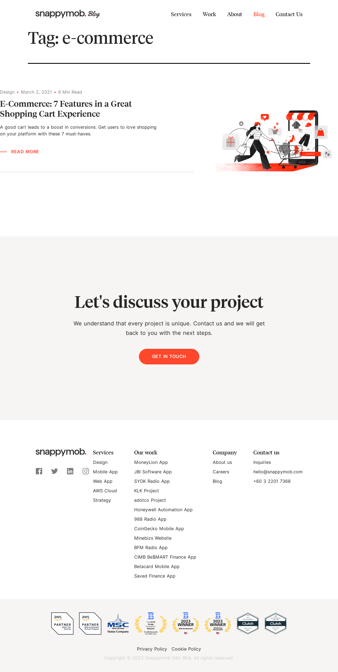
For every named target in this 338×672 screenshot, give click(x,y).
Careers (221, 471)
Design (100, 462)
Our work (145, 452)
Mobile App (105, 471)
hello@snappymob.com (278, 471)
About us (222, 462)
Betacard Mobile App (157, 566)
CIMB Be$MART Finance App (165, 557)
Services (181, 14)
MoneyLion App (151, 462)
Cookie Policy (186, 649)
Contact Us (289, 14)
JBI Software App (153, 471)
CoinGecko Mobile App (159, 528)
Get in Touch (169, 356)
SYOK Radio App (152, 481)
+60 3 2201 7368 (272, 481)
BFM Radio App (151, 547)
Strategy (102, 500)
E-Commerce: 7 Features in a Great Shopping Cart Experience (66, 108)
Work (209, 14)
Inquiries (262, 462)
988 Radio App (150, 519)
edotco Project (150, 500)
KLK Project (146, 490)
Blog (258, 14)
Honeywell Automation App (163, 509)
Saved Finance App (154, 576)
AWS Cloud (105, 490)
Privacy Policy (152, 649)
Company (225, 452)
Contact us (266, 452)
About (234, 14)
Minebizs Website (153, 538)
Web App (102, 481)
